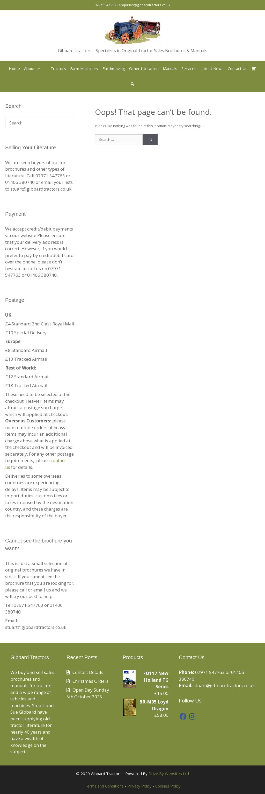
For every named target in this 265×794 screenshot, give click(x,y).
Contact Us (237, 68)
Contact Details (87, 672)
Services (188, 68)
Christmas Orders (90, 681)
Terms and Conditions (104, 786)
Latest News (212, 68)
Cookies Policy (168, 786)
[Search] (150, 139)
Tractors (58, 68)
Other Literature (144, 68)
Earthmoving (113, 68)
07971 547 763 (105, 5)
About (35, 68)
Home (14, 68)
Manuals (170, 68)
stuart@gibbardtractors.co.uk (224, 685)
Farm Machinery (84, 68)
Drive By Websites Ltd (169, 773)
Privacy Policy (139, 786)
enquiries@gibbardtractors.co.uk (144, 5)
